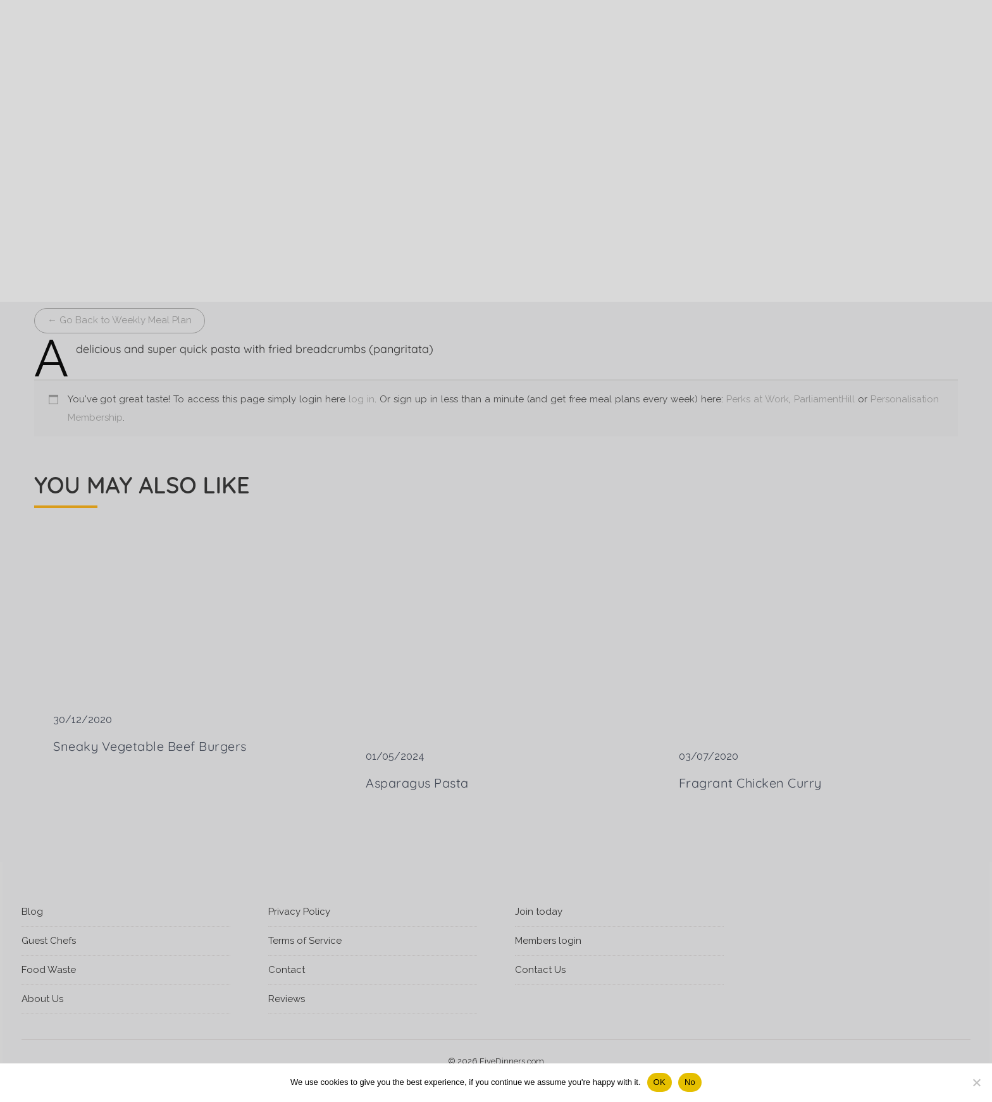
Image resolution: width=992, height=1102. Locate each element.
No (690, 1082)
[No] (976, 1082)
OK (660, 1082)
